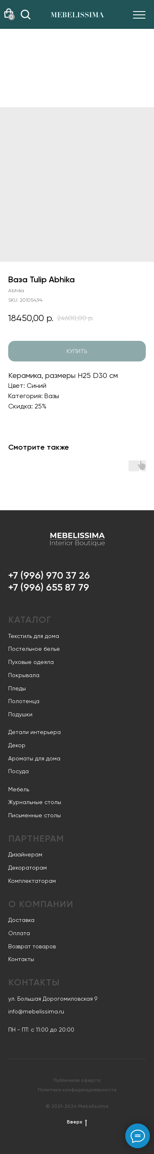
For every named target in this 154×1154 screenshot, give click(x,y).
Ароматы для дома (34, 758)
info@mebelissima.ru (36, 1011)
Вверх (77, 1122)
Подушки (20, 714)
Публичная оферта (77, 1080)
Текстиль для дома (33, 636)
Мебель (18, 789)
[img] (25, 14)
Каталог (29, 619)
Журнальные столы (34, 802)
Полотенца (23, 701)
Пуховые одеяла (31, 662)
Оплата (19, 933)
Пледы (17, 688)
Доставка (21, 920)
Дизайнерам (25, 854)
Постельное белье (34, 648)
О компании (41, 904)
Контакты (21, 959)
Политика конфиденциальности (77, 1090)
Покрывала (23, 675)
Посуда (18, 771)
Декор (16, 745)
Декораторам (27, 867)
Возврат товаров (32, 946)
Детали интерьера (34, 732)
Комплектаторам (32, 880)
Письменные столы (34, 815)
